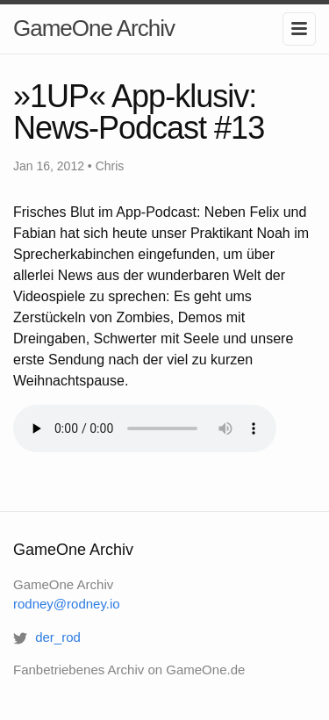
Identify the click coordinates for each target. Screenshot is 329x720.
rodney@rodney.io (66, 603)
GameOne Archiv (94, 28)
